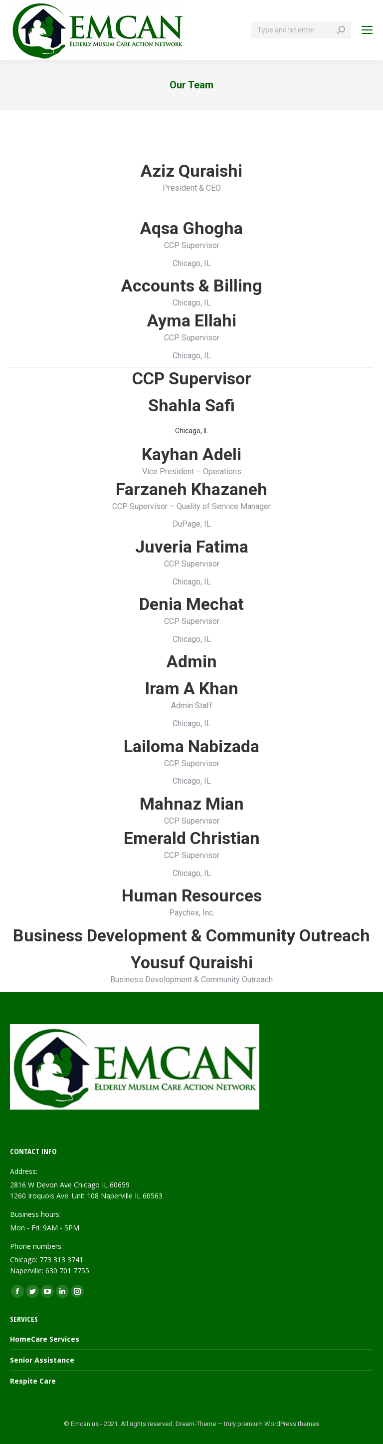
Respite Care (33, 1381)
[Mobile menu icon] (367, 30)
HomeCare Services (44, 1339)
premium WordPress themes (278, 1424)
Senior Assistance (42, 1360)
